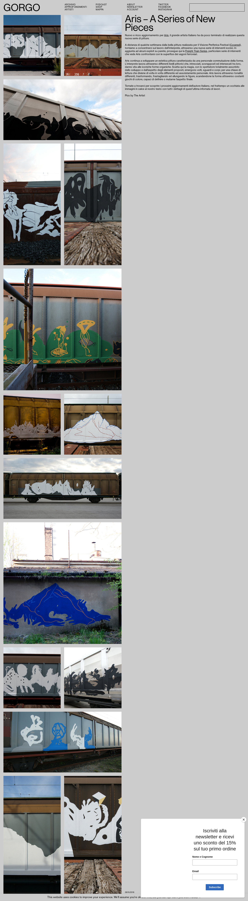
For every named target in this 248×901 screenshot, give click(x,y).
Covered (235, 45)
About (131, 5)
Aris (166, 35)
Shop (99, 7)
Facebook (164, 7)
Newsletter (134, 7)
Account (133, 10)
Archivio (70, 5)
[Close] (243, 819)
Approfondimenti (76, 7)
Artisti (69, 10)
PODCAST (101, 5)
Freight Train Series (196, 51)
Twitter (163, 5)
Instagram (165, 10)
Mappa (100, 10)
